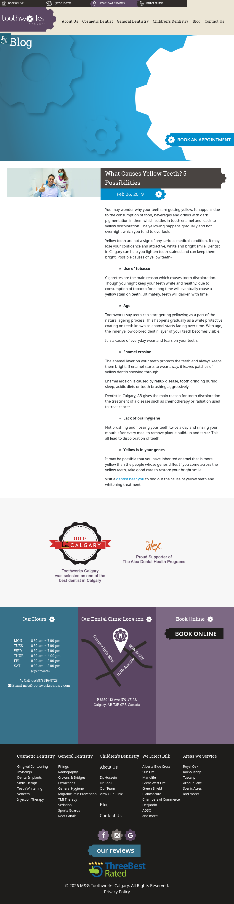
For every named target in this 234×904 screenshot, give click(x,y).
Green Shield (152, 788)
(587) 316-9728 (63, 3)
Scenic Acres (192, 788)
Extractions (66, 782)
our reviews (115, 850)
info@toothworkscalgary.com (46, 685)
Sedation (65, 804)
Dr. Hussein (108, 777)
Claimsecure (151, 793)
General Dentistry (133, 21)
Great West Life (153, 782)
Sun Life (148, 771)
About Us (70, 21)
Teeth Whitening (29, 788)
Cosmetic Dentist (97, 21)
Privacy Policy (117, 891)
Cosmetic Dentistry (36, 756)
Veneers (23, 793)
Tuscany (189, 777)
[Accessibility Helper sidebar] (5, 38)
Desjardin (149, 804)
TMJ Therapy (67, 799)
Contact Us (214, 21)
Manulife (149, 777)
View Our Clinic (111, 793)
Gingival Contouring (32, 766)
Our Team (107, 788)
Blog (197, 21)
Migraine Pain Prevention (77, 793)
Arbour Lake (192, 782)
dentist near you (130, 479)
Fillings (63, 766)
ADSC (146, 810)
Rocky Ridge (192, 771)
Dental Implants (29, 777)
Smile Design (27, 782)
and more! (150, 815)
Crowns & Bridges (71, 777)
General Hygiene (71, 788)
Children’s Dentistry (171, 21)
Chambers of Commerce (161, 799)
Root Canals (67, 815)
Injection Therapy (30, 799)
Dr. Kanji (106, 782)
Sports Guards (69, 810)
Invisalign (24, 771)
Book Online (196, 634)
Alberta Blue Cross (156, 766)
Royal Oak (190, 766)
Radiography (68, 771)
